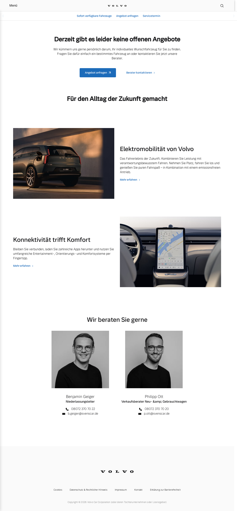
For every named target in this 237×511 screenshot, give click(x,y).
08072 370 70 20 (157, 409)
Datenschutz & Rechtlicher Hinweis (88, 489)
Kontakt (138, 489)
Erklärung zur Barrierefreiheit (165, 489)
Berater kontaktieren (139, 72)
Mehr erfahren (128, 179)
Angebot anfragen (127, 16)
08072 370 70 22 (83, 409)
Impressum (121, 489)
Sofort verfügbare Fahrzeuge (94, 16)
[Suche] (222, 5)
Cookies (58, 489)
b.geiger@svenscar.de (83, 414)
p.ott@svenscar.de (157, 414)
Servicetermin (151, 16)
